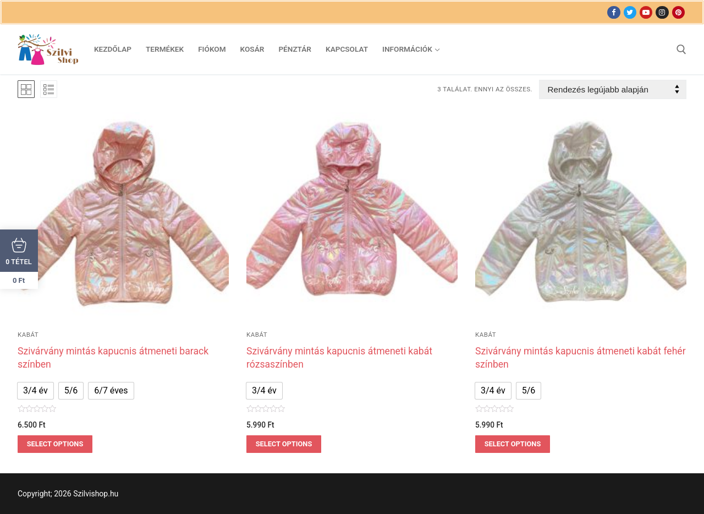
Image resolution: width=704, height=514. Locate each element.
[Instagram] (662, 12)
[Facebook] (613, 12)
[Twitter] (630, 12)
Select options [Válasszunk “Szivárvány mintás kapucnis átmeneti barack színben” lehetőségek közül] (55, 444)
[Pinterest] (678, 12)
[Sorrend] (612, 89)
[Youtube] (646, 12)
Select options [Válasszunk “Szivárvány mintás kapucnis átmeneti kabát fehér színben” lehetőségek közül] (513, 444)
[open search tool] (681, 49)
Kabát (28, 334)
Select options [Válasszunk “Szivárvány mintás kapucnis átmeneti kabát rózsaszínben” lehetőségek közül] (284, 444)
